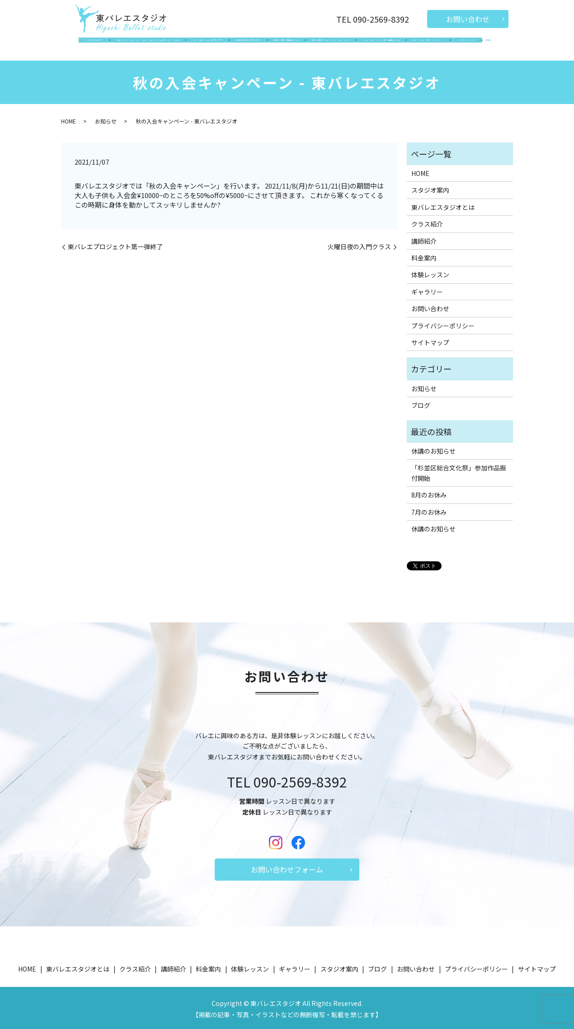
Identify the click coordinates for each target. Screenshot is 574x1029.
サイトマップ (430, 339)
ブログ (456, 47)
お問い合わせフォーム (287, 866)
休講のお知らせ (433, 448)
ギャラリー (421, 47)
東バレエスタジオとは (154, 47)
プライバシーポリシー (443, 322)
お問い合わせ (467, 19)
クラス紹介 (212, 47)
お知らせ (106, 118)
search (478, 48)
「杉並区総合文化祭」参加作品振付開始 (458, 470)
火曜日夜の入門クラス (359, 244)
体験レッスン (328, 47)
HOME (104, 47)
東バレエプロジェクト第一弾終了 (115, 244)
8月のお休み (429, 492)
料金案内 (286, 47)
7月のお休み (429, 509)
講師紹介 (250, 47)
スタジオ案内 (376, 47)
